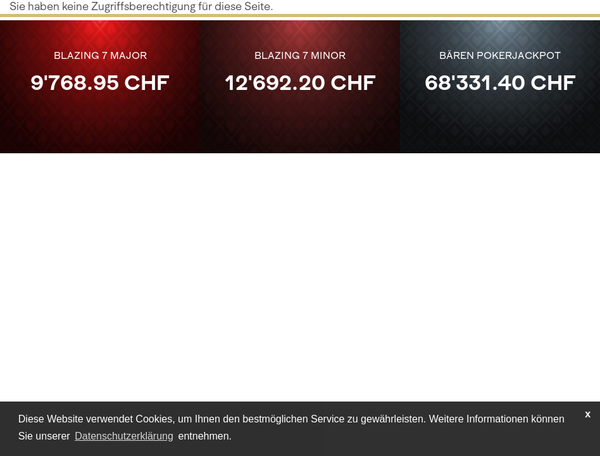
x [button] (588, 413)
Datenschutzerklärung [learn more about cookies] (124, 436)
